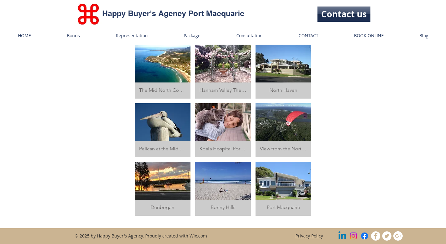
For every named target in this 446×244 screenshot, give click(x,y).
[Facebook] (364, 236)
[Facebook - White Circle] (375, 236)
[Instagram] (353, 236)
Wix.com (198, 236)
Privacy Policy (309, 236)
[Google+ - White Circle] (398, 236)
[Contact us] (343, 14)
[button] (162, 72)
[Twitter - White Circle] (386, 236)
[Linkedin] (342, 236)
